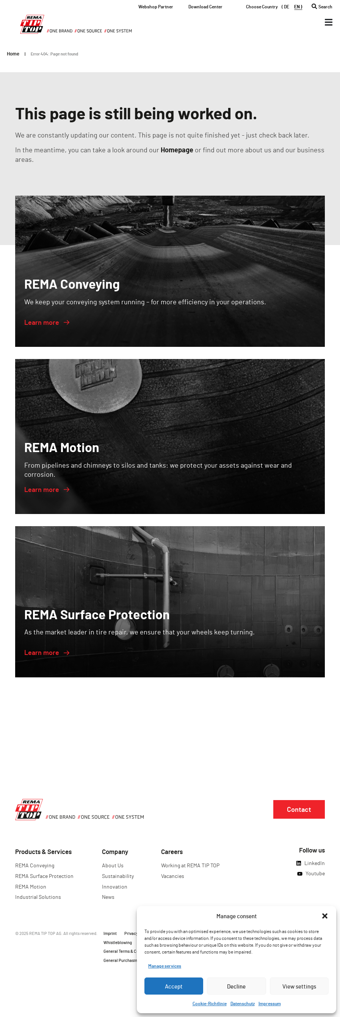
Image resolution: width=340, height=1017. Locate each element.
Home (13, 54)
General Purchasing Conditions (131, 960)
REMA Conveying (34, 865)
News (108, 897)
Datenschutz (242, 1003)
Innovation (114, 886)
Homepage (177, 150)
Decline (236, 986)
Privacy (131, 933)
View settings (299, 986)
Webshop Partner (155, 6)
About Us (113, 865)
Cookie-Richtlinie (210, 1003)
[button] (325, 916)
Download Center (205, 6)
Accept (174, 986)
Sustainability (118, 876)
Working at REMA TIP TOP (190, 865)
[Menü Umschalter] (328, 22)
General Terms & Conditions (128, 951)
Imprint (110, 933)
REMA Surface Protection (44, 876)
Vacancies (172, 876)
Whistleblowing (117, 942)
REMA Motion (30, 886)
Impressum (270, 1003)
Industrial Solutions (38, 897)
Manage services (164, 965)
